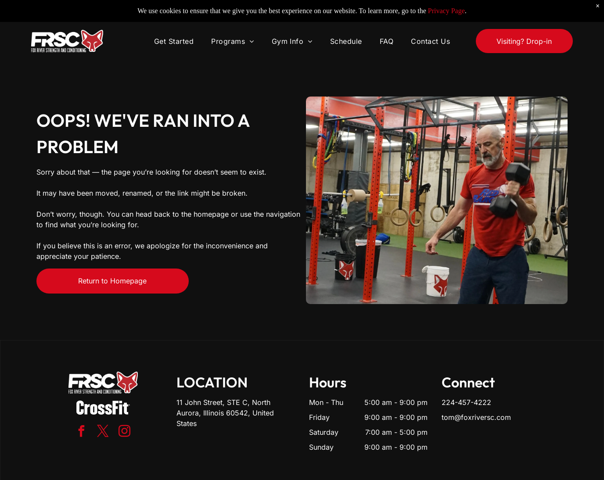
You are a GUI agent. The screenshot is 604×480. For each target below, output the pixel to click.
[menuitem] (173, 28)
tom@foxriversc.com (476, 417)
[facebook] (81, 432)
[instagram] (124, 432)
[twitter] (103, 432)
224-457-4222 (466, 402)
